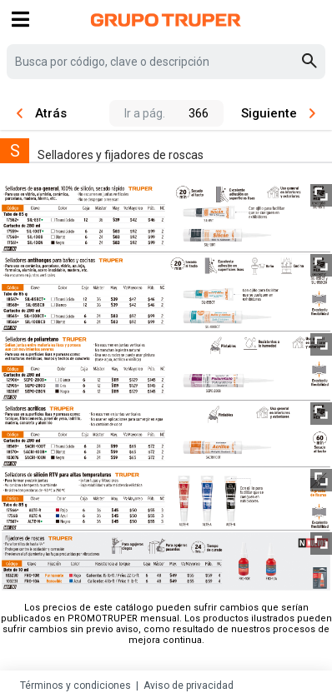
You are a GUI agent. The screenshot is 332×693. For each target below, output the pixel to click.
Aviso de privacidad (188, 685)
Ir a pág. (144, 113)
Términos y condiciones (75, 685)
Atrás (42, 113)
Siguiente (278, 113)
